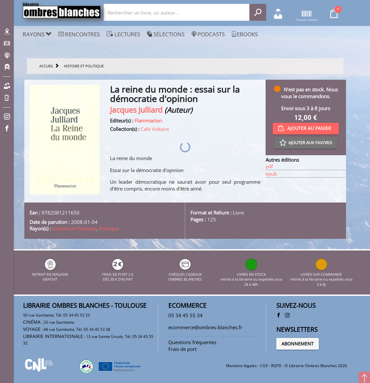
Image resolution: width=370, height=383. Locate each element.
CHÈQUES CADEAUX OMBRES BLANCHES (185, 274)
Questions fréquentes (192, 342)
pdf (269, 166)
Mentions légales (241, 365)
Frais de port (182, 349)
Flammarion (148, 120)
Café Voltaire (155, 129)
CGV (264, 365)
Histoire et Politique (74, 228)
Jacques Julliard (136, 110)
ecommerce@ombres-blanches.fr (205, 327)
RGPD (276, 365)
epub (271, 173)
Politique (109, 228)
